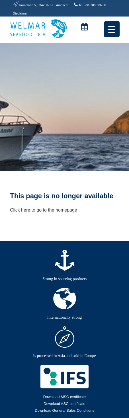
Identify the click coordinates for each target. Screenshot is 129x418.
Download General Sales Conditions (64, 410)
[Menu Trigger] (112, 29)
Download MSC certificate (64, 397)
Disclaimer (20, 13)
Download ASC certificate (64, 403)
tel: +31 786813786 (92, 5)
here (25, 210)
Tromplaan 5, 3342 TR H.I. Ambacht (43, 5)
